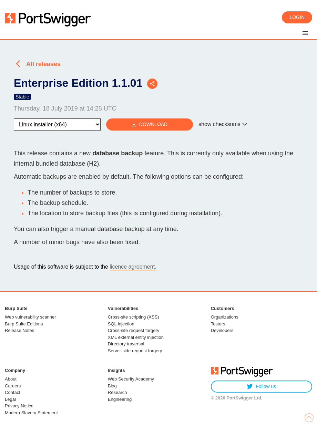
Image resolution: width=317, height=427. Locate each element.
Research (117, 392)
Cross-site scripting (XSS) (133, 317)
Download (149, 124)
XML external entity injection (136, 337)
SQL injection (121, 323)
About (11, 379)
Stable (22, 97)
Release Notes (19, 330)
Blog (112, 385)
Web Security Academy (131, 379)
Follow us (261, 387)
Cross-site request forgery (134, 330)
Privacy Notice (19, 405)
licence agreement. (133, 267)
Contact (12, 392)
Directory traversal (126, 343)
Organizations (224, 317)
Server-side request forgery (135, 350)
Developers (222, 330)
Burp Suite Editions (24, 323)
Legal (10, 399)
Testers (218, 323)
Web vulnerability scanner (30, 317)
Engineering (120, 399)
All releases (43, 64)
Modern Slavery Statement (31, 412)
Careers (13, 385)
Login (297, 17)
